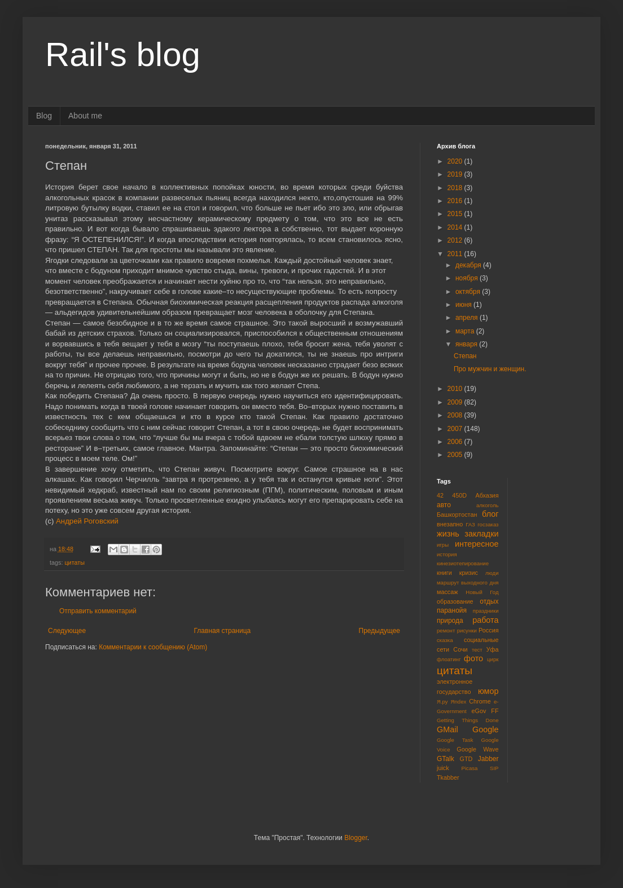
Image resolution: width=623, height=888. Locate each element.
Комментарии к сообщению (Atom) (153, 647)
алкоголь (487, 505)
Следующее (67, 631)
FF (494, 710)
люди (492, 573)
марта (465, 331)
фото (473, 658)
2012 (455, 240)
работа (485, 620)
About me (85, 115)
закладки (481, 533)
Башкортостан (457, 514)
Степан (465, 356)
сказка (445, 640)
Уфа (492, 649)
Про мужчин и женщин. (490, 369)
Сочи (460, 649)
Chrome (479, 701)
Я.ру (442, 701)
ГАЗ (470, 524)
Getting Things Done (468, 720)
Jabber (488, 759)
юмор (488, 691)
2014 (455, 227)
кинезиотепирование (463, 563)
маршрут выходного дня (468, 582)
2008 (455, 415)
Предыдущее (379, 631)
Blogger (355, 838)
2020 (455, 161)
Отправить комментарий (98, 611)
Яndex (459, 701)
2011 (455, 254)
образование (455, 601)
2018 (455, 188)
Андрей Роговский (87, 521)
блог (490, 513)
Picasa (470, 768)
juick (443, 767)
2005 (455, 455)
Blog (44, 115)
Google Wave (477, 749)
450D (459, 495)
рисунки (467, 630)
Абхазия (486, 495)
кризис (468, 572)
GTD (466, 758)
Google (485, 729)
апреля (467, 318)
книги (444, 572)
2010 (455, 389)
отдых (489, 601)
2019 (455, 174)
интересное (477, 543)
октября (468, 292)
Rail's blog (122, 54)
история (447, 554)
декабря (469, 265)
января (467, 344)
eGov (478, 710)
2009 (455, 402)
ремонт (446, 630)
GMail (447, 729)
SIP (494, 768)
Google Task (455, 740)
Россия (488, 630)
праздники (486, 611)
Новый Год (482, 592)
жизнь (448, 533)
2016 (455, 201)
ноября (467, 278)
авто (444, 505)
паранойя (452, 610)
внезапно (450, 524)
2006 (455, 442)
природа (450, 621)
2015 (455, 214)
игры (443, 545)
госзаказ (487, 524)
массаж (447, 591)
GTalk (445, 759)
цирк (492, 659)
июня (464, 305)
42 (440, 495)
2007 (455, 429)
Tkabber (448, 777)
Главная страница (222, 631)
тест (477, 650)
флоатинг (448, 659)
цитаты (74, 562)
